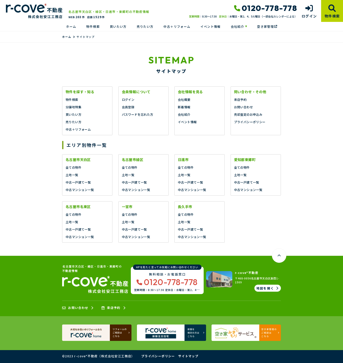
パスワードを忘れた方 (137, 114)
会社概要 (184, 99)
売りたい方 (145, 26)
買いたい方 (118, 26)
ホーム (71, 26)
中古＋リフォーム (176, 26)
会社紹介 (237, 26)
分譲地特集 (73, 107)
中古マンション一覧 (80, 190)
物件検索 (93, 26)
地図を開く (265, 288)
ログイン (128, 99)
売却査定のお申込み (248, 114)
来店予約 (240, 99)
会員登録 (128, 107)
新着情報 (184, 107)
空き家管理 (267, 26)
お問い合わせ (243, 107)
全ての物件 (73, 167)
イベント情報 (210, 26)
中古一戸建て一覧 (78, 182)
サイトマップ (188, 356)
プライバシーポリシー (250, 122)
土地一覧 (72, 175)
